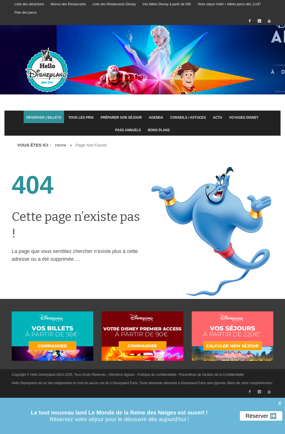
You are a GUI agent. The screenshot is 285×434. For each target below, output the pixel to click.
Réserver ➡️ (261, 416)
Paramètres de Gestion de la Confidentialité (211, 375)
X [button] (279, 403)
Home (61, 145)
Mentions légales (121, 375)
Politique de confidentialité (156, 375)
